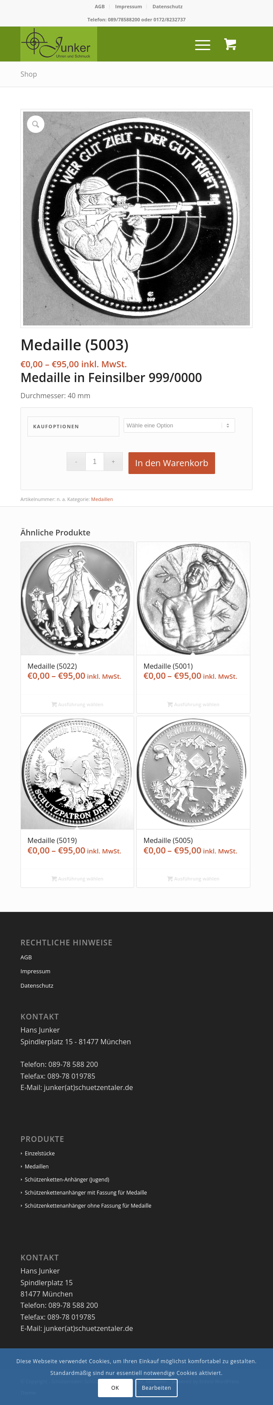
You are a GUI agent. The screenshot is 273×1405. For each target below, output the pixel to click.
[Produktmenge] (94, 461)
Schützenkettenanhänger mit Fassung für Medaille (86, 1192)
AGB (100, 6)
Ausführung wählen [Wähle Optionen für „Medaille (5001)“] (193, 704)
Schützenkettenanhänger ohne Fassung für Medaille (88, 1205)
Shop (28, 74)
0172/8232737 (170, 19)
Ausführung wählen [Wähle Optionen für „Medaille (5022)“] (77, 704)
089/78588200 (124, 19)
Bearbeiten (157, 1387)
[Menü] (198, 44)
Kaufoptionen (56, 426)
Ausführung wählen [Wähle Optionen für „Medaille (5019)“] (77, 878)
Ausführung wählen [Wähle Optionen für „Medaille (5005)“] (193, 878)
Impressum (128, 6)
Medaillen (102, 499)
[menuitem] (100, 6)
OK (115, 1387)
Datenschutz (167, 6)
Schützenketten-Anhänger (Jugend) (67, 1179)
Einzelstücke (40, 1153)
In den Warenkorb (171, 463)
